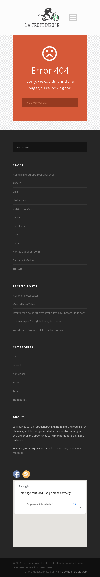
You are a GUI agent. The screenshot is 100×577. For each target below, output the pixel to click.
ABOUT (17, 183)
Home (16, 243)
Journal (17, 365)
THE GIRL (18, 269)
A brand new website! (25, 295)
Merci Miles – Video (24, 304)
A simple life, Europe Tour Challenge (33, 174)
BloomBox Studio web (74, 571)
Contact (17, 217)
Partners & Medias (23, 260)
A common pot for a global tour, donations (37, 321)
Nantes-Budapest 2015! (26, 251)
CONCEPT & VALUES (24, 209)
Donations (19, 226)
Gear (16, 234)
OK (74, 504)
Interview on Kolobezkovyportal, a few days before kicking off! (49, 312)
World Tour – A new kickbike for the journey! (38, 330)
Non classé (19, 374)
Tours (16, 391)
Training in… (20, 399)
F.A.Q (16, 356)
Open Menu (73, 17)
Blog (15, 191)
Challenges (19, 200)
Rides (16, 382)
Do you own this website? (40, 504)
